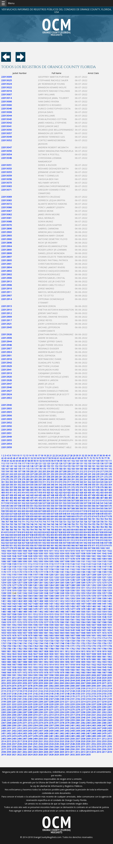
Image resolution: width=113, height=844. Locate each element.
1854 (67, 656)
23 (56, 455)
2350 (24, 720)
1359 (3, 595)
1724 (46, 640)
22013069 (6, 196)
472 (40, 497)
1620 (51, 627)
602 (19, 511)
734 (7, 524)
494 (19, 500)
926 (19, 542)
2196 (99, 699)
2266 (24, 709)
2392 (24, 725)
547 (15, 505)
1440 (99, 603)
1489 (24, 611)
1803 (19, 651)
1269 (83, 582)
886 (77, 537)
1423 (8, 603)
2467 (88, 733)
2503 (56, 738)
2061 (51, 683)
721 (65, 521)
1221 (51, 577)
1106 (109, 561)
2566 (56, 746)
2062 (56, 683)
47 (17, 458)
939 (73, 542)
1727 (61, 640)
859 (77, 535)
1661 (46, 632)
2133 (99, 691)
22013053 (6, 168)
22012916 (6, 288)
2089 (88, 685)
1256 (14, 582)
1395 (83, 598)
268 (89, 476)
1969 (8, 672)
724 (77, 521)
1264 (56, 582)
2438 (46, 730)
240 (85, 474)
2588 (61, 749)
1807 (40, 651)
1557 (51, 619)
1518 (67, 614)
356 (7, 487)
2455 (24, 733)
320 (81, 482)
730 (102, 521)
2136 (3, 693)
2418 (51, 728)
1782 (19, 648)
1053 (51, 556)
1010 (46, 550)
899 (19, 540)
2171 (77, 696)
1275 (3, 585)
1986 (99, 672)
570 (110, 505)
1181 (61, 572)
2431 (8, 730)
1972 (24, 672)
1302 (35, 587)
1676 (14, 635)
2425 (88, 728)
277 (15, 479)
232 (52, 474)
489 (110, 497)
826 (52, 532)
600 (11, 511)
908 (56, 540)
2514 (3, 741)
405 (97, 490)
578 (32, 508)
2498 (30, 738)
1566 (99, 619)
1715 (109, 638)
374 (81, 487)
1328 (61, 590)
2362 (88, 720)
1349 (61, 593)
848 (32, 535)
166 (3, 468)
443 (32, 495)
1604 (77, 624)
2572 (88, 746)
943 (89, 542)
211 (77, 471)
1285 (56, 585)
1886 (14, 662)
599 (7, 511)
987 (48, 548)
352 (102, 484)
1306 (56, 587)
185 (81, 468)
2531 (93, 741)
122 (44, 463)
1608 (99, 624)
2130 (83, 691)
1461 (99, 606)
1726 (56, 640)
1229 (93, 577)
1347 (51, 593)
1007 (30, 550)
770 (44, 527)
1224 (67, 577)
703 (102, 519)
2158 (8, 696)
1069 (24, 558)
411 (11, 492)
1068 (19, 558)
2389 (8, 725)
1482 (99, 609)
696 (73, 519)
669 (73, 516)
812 (106, 529)
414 (23, 492)
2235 (83, 704)
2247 (35, 707)
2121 (35, 691)
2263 (8, 709)
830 (69, 532)
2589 (67, 749)
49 (23, 458)
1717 (8, 640)
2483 (61, 736)
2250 (51, 707)
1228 (88, 577)
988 (52, 548)
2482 (56, 736)
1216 (24, 577)
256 (40, 476)
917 (93, 540)
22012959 (6, 447)
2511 (99, 738)
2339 (77, 717)
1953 (35, 669)
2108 (77, 688)
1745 (46, 643)
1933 (40, 667)
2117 (14, 691)
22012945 (6, 327)
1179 (51, 572)
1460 (93, 606)
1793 (77, 648)
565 (89, 505)
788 (7, 529)
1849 (40, 656)
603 (23, 511)
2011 (8, 677)
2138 (14, 693)
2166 (51, 696)
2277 (83, 709)
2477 (30, 736)
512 (93, 500)
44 (8, 458)
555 (48, 505)
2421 (67, 728)
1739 (14, 643)
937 (65, 542)
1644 (67, 630)
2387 (109, 722)
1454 (61, 606)
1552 (24, 619)
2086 (72, 685)
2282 (109, 709)
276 (11, 479)
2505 (67, 738)
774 (60, 527)
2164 (40, 696)
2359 (72, 720)
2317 (72, 714)
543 (110, 503)
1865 (14, 659)
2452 (8, 733)
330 (11, 484)
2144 (46, 693)
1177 (40, 572)
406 (102, 490)
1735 (104, 640)
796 (40, 529)
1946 (109, 667)
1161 (67, 569)
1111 (24, 564)
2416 (40, 728)
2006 (93, 675)
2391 (19, 725)
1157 (46, 569)
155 (69, 466)
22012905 (6, 235)
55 (40, 458)
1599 (51, 624)
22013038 (6, 112)
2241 (3, 707)
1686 (67, 635)
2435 (30, 730)
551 (32, 505)
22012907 (6, 295)
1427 (30, 603)
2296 (72, 712)
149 (44, 466)
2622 (19, 754)
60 (55, 458)
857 (69, 535)
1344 (35, 593)
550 (27, 505)
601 (15, 511)
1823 (14, 654)
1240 (40, 579)
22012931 (6, 355)
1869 (35, 659)
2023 (72, 677)
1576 (40, 622)
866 (106, 535)
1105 (104, 561)
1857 (83, 656)
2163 (35, 696)
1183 (72, 572)
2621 (14, 754)
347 (81, 484)
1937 (61, 667)
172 (27, 468)
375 (85, 487)
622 (102, 511)
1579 (56, 622)
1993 (24, 675)
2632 (72, 754)
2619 (3, 754)
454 (77, 495)
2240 (109, 704)
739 (27, 524)
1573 (24, 622)
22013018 (6, 90)
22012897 (6, 256)
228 (36, 474)
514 (102, 500)
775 (65, 527)
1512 (35, 614)
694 (65, 519)
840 (110, 532)
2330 (30, 717)
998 (93, 548)
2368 (8, 722)
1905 (3, 664)
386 (19, 490)
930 (36, 542)
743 (44, 524)
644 (81, 513)
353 (106, 484)
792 (23, 529)
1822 (8, 654)
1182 (67, 572)
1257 (19, 582)
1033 (56, 553)
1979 (61, 672)
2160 (19, 696)
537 (85, 503)
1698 (19, 638)
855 (60, 535)
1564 (88, 619)
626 (7, 513)
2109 (83, 688)
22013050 (6, 129)
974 (106, 545)
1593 (19, 624)
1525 (104, 614)
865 (102, 535)
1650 (99, 630)
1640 (46, 630)
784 (102, 527)
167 (7, 468)
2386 (104, 722)
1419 (99, 601)
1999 (56, 675)
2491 (104, 736)
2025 (83, 677)
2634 (83, 754)
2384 (93, 722)
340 (52, 484)
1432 (56, 603)
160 (89, 466)
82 (11, 460)
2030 (109, 677)
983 (32, 548)
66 (73, 458)
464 (7, 497)
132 (85, 463)
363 (36, 487)
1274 (109, 582)
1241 (46, 579)
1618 (40, 627)
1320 (19, 590)
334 (27, 484)
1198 (40, 574)
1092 (35, 561)
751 (77, 524)
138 (110, 463)
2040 (51, 680)
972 (97, 545)
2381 (77, 722)
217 (102, 471)
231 (48, 474)
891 (97, 537)
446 (44, 495)
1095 (51, 561)
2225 (30, 704)
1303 (40, 587)
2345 (109, 717)
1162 (72, 569)
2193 (83, 699)
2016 (35, 677)
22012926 (6, 334)
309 (36, 482)
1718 (14, 640)
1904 (109, 662)
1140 (67, 566)
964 (65, 545)
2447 (93, 730)
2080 (40, 685)
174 (36, 468)
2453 (14, 733)
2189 (61, 699)
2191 (72, 699)
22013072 (6, 203)
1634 (14, 630)
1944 (99, 667)
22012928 (6, 380)
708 (11, 521)
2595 (99, 749)
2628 (51, 754)
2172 (83, 696)
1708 (72, 638)
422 (56, 492)
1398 (99, 598)
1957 (56, 669)
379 (102, 487)
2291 (46, 712)
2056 (24, 683)
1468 (24, 609)
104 (81, 460)
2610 (67, 751)
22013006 (6, 101)
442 (27, 495)
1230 (99, 577)
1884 (3, 662)
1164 (83, 569)
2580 (19, 749)
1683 (51, 635)
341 (56, 484)
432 (97, 492)
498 (36, 500)
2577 (3, 749)
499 (40, 500)
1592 (14, 624)
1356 (99, 593)
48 (20, 458)
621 (97, 511)
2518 (24, 741)
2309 (30, 714)
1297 (8, 587)
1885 (8, 662)
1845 (19, 656)
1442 (109, 603)
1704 (51, 638)
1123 (88, 564)
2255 (77, 707)
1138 (56, 566)
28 (71, 455)
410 (7, 492)
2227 (40, 704)
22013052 (6, 140)
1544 (93, 617)
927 (23, 542)
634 (40, 513)
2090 (93, 685)
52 (32, 458)
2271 (51, 709)
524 (32, 503)
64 (67, 458)
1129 (8, 566)
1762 (24, 646)
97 (55, 460)
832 (77, 532)
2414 (30, 728)
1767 (51, 646)
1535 (46, 617)
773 (56, 527)
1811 (61, 651)
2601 (19, 751)
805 (77, 529)
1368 (51, 595)
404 (93, 490)
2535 (3, 744)
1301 (30, 587)
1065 (3, 558)
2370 (19, 722)
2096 (14, 688)
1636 (24, 630)
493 (15, 500)
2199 (3, 701)
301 (3, 482)
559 (65, 505)
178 (52, 468)
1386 (35, 598)
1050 (35, 556)
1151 (14, 569)
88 (29, 460)
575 (19, 508)
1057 (72, 556)
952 (15, 545)
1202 (61, 574)
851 (44, 535)
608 (44, 511)
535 (77, 503)
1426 (24, 603)
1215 (19, 577)
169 (15, 468)
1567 (104, 619)
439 (15, 495)
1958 (61, 669)
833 (81, 532)
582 (48, 508)
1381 (8, 598)
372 (73, 487)
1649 (93, 630)
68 (79, 458)
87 (26, 460)
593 (93, 508)
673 (89, 516)
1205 (77, 574)
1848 (35, 656)
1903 (104, 662)
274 (3, 479)
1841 (109, 654)
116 (19, 463)
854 (56, 535)
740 (32, 524)
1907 (14, 664)
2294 (61, 712)
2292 (51, 712)
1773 (83, 646)
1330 (72, 590)
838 (102, 532)
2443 (72, 730)
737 (19, 524)
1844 (14, 656)
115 (15, 463)
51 (29, 458)
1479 (83, 609)
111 (110, 460)
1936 (56, 667)
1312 (88, 587)
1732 (88, 640)
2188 (56, 699)
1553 (30, 619)
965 (69, 545)
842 (7, 535)
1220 (46, 577)
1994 (30, 675)
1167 (99, 569)
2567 (61, 746)
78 (108, 458)
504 (60, 500)
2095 (8, 688)
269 (93, 476)
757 (102, 524)
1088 (14, 561)
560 (69, 505)
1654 (8, 632)
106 (89, 460)
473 (44, 497)
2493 (3, 738)
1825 (24, 654)
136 (102, 463)
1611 (3, 627)
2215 (88, 701)
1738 (8, 643)
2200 (8, 701)
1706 (61, 638)
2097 (19, 688)
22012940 (6, 404)
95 (49, 460)
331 (15, 484)
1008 (35, 550)
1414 (72, 601)
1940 (77, 667)
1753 (88, 643)
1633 (8, 630)
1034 (61, 553)
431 (93, 492)
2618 (109, 751)
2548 (72, 744)
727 (89, 521)
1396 (88, 598)
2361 (83, 720)
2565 (51, 746)
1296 (3, 587)
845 (19, 535)
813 (110, 529)
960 (48, 545)
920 (106, 540)
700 (89, 519)
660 (36, 516)
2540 (30, 744)
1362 (19, 595)
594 (97, 508)
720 (60, 521)
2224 (24, 704)
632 (32, 513)
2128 (72, 691)
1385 (30, 598)
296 (93, 479)
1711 (88, 638)
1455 (67, 606)
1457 (77, 606)
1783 (24, 648)
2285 (14, 712)
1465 (8, 609)
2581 (24, 749)
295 (89, 479)
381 (110, 487)
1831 (56, 654)
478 (65, 497)
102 (73, 460)
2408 (109, 725)
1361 (14, 595)
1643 (61, 630)
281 (32, 479)
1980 (67, 672)
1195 (24, 574)
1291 (88, 585)
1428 (35, 603)
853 (52, 535)
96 (52, 460)
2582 (30, 749)
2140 (24, 693)
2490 (99, 736)
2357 (61, 720)
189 (97, 468)
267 (85, 476)
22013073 (6, 182)
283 (40, 479)
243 (97, 474)
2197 (104, 699)
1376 (93, 595)
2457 (35, 733)
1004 (14, 550)
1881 (99, 659)
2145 (51, 693)
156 (73, 466)
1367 (46, 595)
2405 (93, 725)
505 (65, 500)
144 (23, 466)
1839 (99, 654)
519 (11, 503)
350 (93, 484)
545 (7, 505)
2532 (99, 741)
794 (32, 529)
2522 (46, 741)
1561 (72, 619)
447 (48, 495)
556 (52, 505)
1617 (35, 627)
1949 (14, 669)
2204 (30, 701)
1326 (51, 590)
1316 (109, 587)
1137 (51, 566)
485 (93, 497)
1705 (56, 638)
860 (81, 535)
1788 (51, 648)
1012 (56, 550)
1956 (51, 669)
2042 (61, 680)
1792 (72, 648)
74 (96, 458)
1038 (83, 553)
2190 (67, 699)
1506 (3, 614)
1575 (35, 622)
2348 (14, 720)
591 (85, 508)
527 (44, 503)
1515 (51, 614)
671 (81, 516)
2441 (61, 730)
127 (65, 463)
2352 (35, 720)
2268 (35, 709)
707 (7, 521)
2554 (104, 744)
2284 (8, 712)
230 (44, 474)
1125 (99, 564)
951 (11, 545)
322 (89, 482)
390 (36, 490)
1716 (3, 640)
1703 (46, 638)
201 (36, 471)
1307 (61, 587)
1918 (72, 664)
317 (69, 482)
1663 (56, 632)
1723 (40, 640)
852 (48, 535)
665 (56, 516)
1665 (67, 632)
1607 (93, 624)
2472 (3, 736)
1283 (46, 585)
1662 (51, 632)
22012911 (6, 291)
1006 (24, 550)
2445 (83, 730)
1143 (83, 566)
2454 (19, 733)
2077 (24, 685)
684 (23, 519)
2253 (67, 707)
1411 (56, 601)
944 (93, 542)
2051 (109, 680)
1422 (3, 603)
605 (32, 511)
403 (89, 490)
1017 (83, 550)
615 (73, 511)
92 (40, 460)
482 (81, 497)
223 (15, 474)
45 (11, 458)
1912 (40, 664)
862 (89, 535)
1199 (46, 574)
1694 (109, 635)
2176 (104, 696)
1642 (56, 630)
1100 (77, 561)
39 (103, 455)
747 (60, 524)
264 (73, 476)
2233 (72, 704)
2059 (40, 683)
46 (14, 458)
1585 (88, 622)
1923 (99, 664)
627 (11, 513)
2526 (67, 741)
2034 (19, 680)
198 (23, 471)
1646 (77, 630)
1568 (109, 619)
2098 (24, 688)
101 (69, 460)
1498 (72, 611)
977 (7, 548)
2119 (24, 691)
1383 (19, 598)
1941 (83, 667)
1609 (104, 624)
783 (97, 527)
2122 (40, 691)
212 (81, 471)
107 (93, 460)
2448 (99, 730)
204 (48, 471)
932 (44, 542)
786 (110, 527)
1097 (61, 561)
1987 (104, 672)
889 (89, 537)
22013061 (6, 217)
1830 (51, 654)
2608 (56, 751)
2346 (3, 720)
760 (3, 527)
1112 (30, 564)
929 (32, 542)
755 (93, 524)
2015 (30, 677)
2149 (72, 693)
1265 (61, 582)
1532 (30, 617)
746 (56, 524)
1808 (46, 651)
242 (93, 474)
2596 (104, 749)
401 (81, 490)
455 (81, 495)
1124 (93, 564)
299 (106, 479)
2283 (3, 712)
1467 (19, 609)
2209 (56, 701)
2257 (88, 707)
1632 (3, 630)
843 (11, 535)
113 (7, 463)
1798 (104, 648)
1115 (46, 564)
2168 (61, 696)
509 (81, 500)
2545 (56, 744)
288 (60, 479)
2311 (40, 714)
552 (36, 505)
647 (93, 513)
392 (44, 490)
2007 (99, 675)
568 (102, 505)
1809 (51, 651)
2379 (67, 722)
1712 (93, 638)
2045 (77, 680)
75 (99, 458)
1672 (104, 632)
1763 (30, 646)
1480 (88, 609)
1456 (72, 606)
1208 (93, 574)
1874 (61, 659)
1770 (67, 646)
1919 (77, 664)
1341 (19, 593)
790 (15, 529)
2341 (88, 717)
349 (89, 484)
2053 (8, 683)
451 (65, 495)
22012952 (6, 422)
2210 (61, 701)
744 (48, 524)
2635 (88, 754)
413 (19, 492)
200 (32, 471)
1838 (93, 654)
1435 (72, 603)
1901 (93, 662)
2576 (109, 746)
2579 (14, 749)
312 (48, 482)
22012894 (6, 267)
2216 (93, 701)
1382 (14, 598)
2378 (61, 722)
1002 (3, 550)
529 (52, 503)
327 (110, 482)
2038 (40, 680)
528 (48, 503)
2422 (72, 728)
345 (73, 484)
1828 (40, 654)
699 (85, 519)
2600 (14, 751)
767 (32, 527)
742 (40, 524)
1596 (35, 624)
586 (65, 508)
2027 (93, 677)
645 (85, 513)
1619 (46, 627)
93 (43, 460)
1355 (93, 593)
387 (23, 490)
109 (102, 460)
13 (27, 455)
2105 (61, 688)
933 (48, 542)
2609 (61, 751)
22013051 (6, 164)
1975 (40, 672)
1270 (88, 582)
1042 (104, 553)
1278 (19, 585)
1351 (72, 593)
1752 (83, 643)
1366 (40, 595)
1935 (51, 667)
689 (44, 519)
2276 (77, 709)
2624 (30, 754)
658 (27, 516)
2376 (51, 722)
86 (23, 460)
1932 (35, 667)
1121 (77, 564)
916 (89, 540)
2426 (93, 728)
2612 (77, 751)
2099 (30, 688)
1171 (8, 572)
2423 (77, 728)
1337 (109, 590)
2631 (67, 754)
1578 (51, 622)
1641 (51, 630)
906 (48, 540)
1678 (24, 635)
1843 (8, 656)
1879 (88, 659)
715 (40, 521)
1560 (67, 619)
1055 (61, 556)
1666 (72, 632)
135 (97, 463)
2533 (104, 741)
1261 (40, 582)
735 (11, 524)
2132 (93, 691)
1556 (46, 619)
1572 (19, 622)
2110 (88, 688)
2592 (83, 749)
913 (77, 540)
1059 (83, 556)
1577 (46, 622)
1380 (3, 598)
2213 (77, 701)
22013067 (6, 210)
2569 (72, 746)
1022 (109, 550)
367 (52, 487)
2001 (67, 675)
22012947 (6, 383)
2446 (88, 730)
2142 (35, 693)
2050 (104, 680)
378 (97, 487)
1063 (104, 556)
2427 (99, 728)
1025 (14, 553)
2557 (8, 746)
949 (3, 545)
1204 (72, 574)
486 (97, 497)
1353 (83, 593)
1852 (56, 656)
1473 (51, 609)
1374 (83, 595)
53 (35, 458)
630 (23, 513)
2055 (19, 683)
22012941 (6, 369)
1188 (99, 572)
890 (93, 537)
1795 (88, 648)
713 (32, 521)
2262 (3, 709)
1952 (30, 669)
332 (19, 484)
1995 (35, 675)
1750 (72, 643)
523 (27, 503)
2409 (3, 728)
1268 (77, 582)
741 (36, 524)
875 (32, 537)
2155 (104, 693)
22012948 (6, 344)
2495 (14, 738)
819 (23, 532)
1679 (30, 635)
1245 (67, 579)
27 (68, 455)
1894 (56, 662)
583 (52, 508)
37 (98, 455)
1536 (51, 617)
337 (40, 484)
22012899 (6, 253)
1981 (72, 672)
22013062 (6, 214)
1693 (104, 635)
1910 (30, 664)
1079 (77, 558)
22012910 (6, 309)
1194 (19, 574)
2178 (3, 699)
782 (93, 527)
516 (110, 500)
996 (85, 548)
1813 (72, 651)
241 (89, 474)
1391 (61, 598)
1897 (72, 662)
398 (69, 490)
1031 (46, 553)
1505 (109, 611)
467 (19, 497)
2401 (72, 725)
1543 (88, 617)
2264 (14, 709)
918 (97, 540)
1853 (61, 656)
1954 (40, 669)
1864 (8, 659)
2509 (88, 738)
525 (36, 503)
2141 (30, 693)
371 (69, 487)
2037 (35, 680)
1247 (77, 579)
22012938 (6, 337)
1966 (104, 669)
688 (40, 519)
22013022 (6, 87)
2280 (99, 709)
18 (42, 455)
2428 (104, 728)
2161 (24, 696)
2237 (93, 704)
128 (69, 463)
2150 (77, 693)
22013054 (6, 154)
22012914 (6, 299)
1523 (93, 614)
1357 (104, 593)
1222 (56, 577)
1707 (67, 638)
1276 (8, 585)
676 (102, 516)
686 (32, 519)
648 (97, 513)
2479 (40, 736)
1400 (109, 598)
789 (11, 529)
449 (56, 495)
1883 (109, 659)
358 (15, 487)
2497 (24, 738)
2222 (14, 704)
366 (48, 487)
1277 (14, 585)
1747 (56, 643)
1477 (72, 609)
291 (73, 479)
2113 (104, 688)
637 (52, 513)
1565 (93, 619)
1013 (61, 550)
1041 (99, 553)
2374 (40, 722)
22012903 (6, 232)
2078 (30, 685)
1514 (46, 614)
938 (69, 542)
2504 (61, 738)
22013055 (6, 172)
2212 (72, 701)
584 (56, 508)
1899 (83, 662)
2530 (88, 741)
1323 (35, 590)
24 (59, 455)
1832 (61, 654)
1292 (93, 585)
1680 (35, 635)
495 (23, 500)
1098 (67, 561)
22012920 (6, 376)
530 (56, 503)
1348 (56, 593)
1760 (14, 646)
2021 (61, 677)
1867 (24, 659)
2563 (40, 746)
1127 (109, 564)
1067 (14, 558)
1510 (24, 614)
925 (15, 542)
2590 (72, 749)
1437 (83, 603)
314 (56, 482)
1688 (77, 635)
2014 (24, 677)
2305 (8, 714)
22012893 (6, 249)
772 (52, 527)
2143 (40, 693)
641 (69, 513)
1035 (67, 553)
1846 (24, 656)
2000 (61, 675)
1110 (19, 564)
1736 (109, 640)
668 (69, 516)
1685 (61, 635)
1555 (40, 619)
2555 (109, 744)
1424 (14, 603)
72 (90, 458)
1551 (19, 619)
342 (60, 484)
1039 (88, 553)
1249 (88, 579)
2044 (72, 680)
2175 (99, 696)
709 (15, 521)
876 (36, 537)
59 (52, 458)
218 (106, 471)
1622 (61, 627)
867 (110, 535)
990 (60, 548)
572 (7, 508)
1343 (30, 593)
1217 (30, 577)
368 (56, 487)
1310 (77, 587)
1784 (30, 648)
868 (3, 537)
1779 (3, 648)
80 (5, 460)
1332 (83, 590)
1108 (8, 564)
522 (23, 503)
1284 (51, 585)
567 (97, 505)
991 (65, 548)
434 (106, 492)
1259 (30, 582)
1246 (72, 579)
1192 (8, 574)
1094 (46, 561)
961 (52, 545)
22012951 (6, 433)
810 (97, 529)
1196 (30, 574)
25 (62, 455)
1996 (40, 675)
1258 (24, 582)
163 (102, 466)
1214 (14, 577)
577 (27, 508)
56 (43, 458)
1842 (3, 656)
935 (56, 542)
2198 (109, 699)
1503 (99, 611)
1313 (93, 587)
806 (81, 529)
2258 (93, 707)
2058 (35, 683)
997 (89, 548)
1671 (99, 632)
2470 (104, 733)
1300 (24, 587)
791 (19, 529)
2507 (77, 738)
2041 (56, 680)
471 (36, 497)
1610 (109, 624)
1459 (88, 606)
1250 (93, 579)
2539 (24, 744)
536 (81, 503)
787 (3, 529)
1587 (99, 622)
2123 (46, 691)
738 (23, 524)
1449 (35, 606)
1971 (19, 672)
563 (81, 505)
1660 (40, 632)
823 (40, 532)
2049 (99, 680)
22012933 (6, 408)
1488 (19, 611)
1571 (14, 622)
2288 (30, 712)
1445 (14, 606)
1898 (77, 662)
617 (81, 511)
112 (3, 463)
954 (23, 545)
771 (48, 527)
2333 (46, 717)
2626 (40, 754)
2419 (56, 728)
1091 (30, 561)
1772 (77, 646)
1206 (83, 574)
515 (106, 500)
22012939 (6, 419)
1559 (61, 619)
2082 (51, 685)
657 (23, 516)
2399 (61, 725)
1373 (77, 595)
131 (81, 463)
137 (106, 463)
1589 (109, 622)
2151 (83, 693)
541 (102, 503)
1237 (24, 579)
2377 (56, 722)
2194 (88, 699)
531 (60, 503)
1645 (72, 630)
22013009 (6, 76)
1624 (72, 627)
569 (106, 505)
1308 (67, 587)
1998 (51, 675)
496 (27, 500)
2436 (35, 730)
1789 (56, 648)
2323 (104, 714)
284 (44, 479)
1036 (72, 553)
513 (97, 500)
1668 (83, 632)
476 (56, 497)
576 (23, 508)
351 (97, 484)
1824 (19, 654)
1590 (3, 624)
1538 (61, 617)
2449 (104, 730)
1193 (14, 574)
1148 (109, 566)
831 (73, 532)
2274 (67, 709)
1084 (104, 558)
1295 (109, 585)
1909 (24, 664)
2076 (19, 685)
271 (102, 476)
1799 (109, 648)
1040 (93, 553)
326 (106, 482)
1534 (40, 617)
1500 (83, 611)
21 (50, 455)
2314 (56, 714)
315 (60, 482)
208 (65, 471)
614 (69, 511)
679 (3, 519)
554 (44, 505)
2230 (56, 704)
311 (44, 482)
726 (85, 521)
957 (36, 545)
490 (3, 500)
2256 (83, 707)
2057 (30, 683)
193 (3, 471)
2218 (104, 701)
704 (106, 519)
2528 (77, 741)
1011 (51, 550)
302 (7, 482)
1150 (8, 569)
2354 (46, 720)
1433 (61, 603)
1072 (40, 558)
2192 (77, 699)
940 (77, 542)
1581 (67, 622)
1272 (99, 582)
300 (110, 479)
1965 (99, 669)
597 (110, 508)
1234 (8, 579)
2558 (14, 746)
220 (3, 474)
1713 (99, 638)
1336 (104, 590)
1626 (83, 627)
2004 (83, 675)
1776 (99, 646)
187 (89, 468)
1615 (24, 627)
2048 (93, 680)
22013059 (6, 175)
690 (48, 519)
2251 (56, 707)
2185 (40, 699)
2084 (61, 685)
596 (106, 508)
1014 (67, 550)
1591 (8, 624)
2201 (14, 701)
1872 (51, 659)
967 (77, 545)
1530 (19, 617)
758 (106, 524)
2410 (8, 728)
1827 (35, 654)
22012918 (6, 359)
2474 (14, 736)
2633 (77, 754)
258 (48, 476)
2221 (8, 704)
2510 (93, 738)
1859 (93, 656)
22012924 (6, 394)
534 (73, 503)
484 (89, 497)
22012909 (6, 316)
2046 (83, 680)
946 (102, 542)
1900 (88, 662)
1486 (8, 611)
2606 (46, 751)
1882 (104, 659)
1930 (24, 667)
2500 (40, 738)
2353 (40, 720)
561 (73, 505)
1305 (51, 587)
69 (82, 458)
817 (15, 532)
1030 (40, 553)
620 (93, 511)
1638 (35, 630)
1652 (109, 630)
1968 (3, 672)
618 (85, 511)
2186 (46, 699)
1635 (19, 630)
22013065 (6, 186)
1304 (46, 587)
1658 (30, 632)
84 (17, 460)
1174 (24, 572)
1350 (67, 593)
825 (48, 532)
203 (44, 471)
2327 (14, 717)
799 (52, 529)
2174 (93, 696)
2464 (72, 733)
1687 (72, 635)
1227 (83, 577)
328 (3, 484)
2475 (19, 736)
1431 (51, 603)
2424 (83, 728)
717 (48, 521)
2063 (61, 683)
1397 (93, 598)
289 (65, 479)
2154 (99, 693)
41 (109, 455)
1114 (40, 564)
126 (60, 463)
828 (60, 532)
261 (60, 476)
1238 (30, 579)
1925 (109, 664)
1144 (88, 566)
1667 (77, 632)
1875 (67, 659)
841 (3, 535)
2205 (35, 701)
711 (23, 521)
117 (23, 463)
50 (26, 458)
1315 (104, 587)
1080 (83, 558)
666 (60, 516)
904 (40, 540)
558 (60, 505)
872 (19, 537)
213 (85, 471)
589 (77, 508)
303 (11, 482)
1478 (77, 609)
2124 (51, 691)
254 (32, 476)
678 (110, 516)
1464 (3, 609)
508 (77, 500)
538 (89, 503)
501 (48, 500)
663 (48, 516)
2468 (93, 733)
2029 (104, 677)
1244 (61, 579)
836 (93, 532)
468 (23, 497)
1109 (14, 564)
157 (77, 466)
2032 (8, 680)
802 (65, 529)
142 (15, 466)
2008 (104, 675)
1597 (40, 624)
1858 (88, 656)
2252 (61, 707)
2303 (109, 712)
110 (106, 460)
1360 (8, 595)
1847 (30, 656)
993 (73, 548)
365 (44, 487)
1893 (51, 662)
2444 (77, 730)
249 (11, 476)
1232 (109, 577)
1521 (83, 614)
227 (32, 474)
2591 (77, 749)
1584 (83, 622)
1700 (30, 638)
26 (65, 455)
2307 (19, 714)
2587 (56, 749)
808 (89, 529)
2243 (14, 707)
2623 (24, 754)
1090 (24, 561)
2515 (8, 741)
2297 (77, 712)
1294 (104, 585)
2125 (56, 691)
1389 (51, 598)
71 (88, 458)
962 (56, 545)
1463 (109, 606)
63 (64, 458)
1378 (104, 595)
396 (60, 490)
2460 (51, 733)
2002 (72, 675)
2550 (83, 744)
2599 (8, 751)
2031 (3, 680)
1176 (35, 572)
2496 (19, 738)
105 (85, 460)
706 (3, 521)
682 (15, 519)
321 (85, 482)
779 (81, 527)
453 (73, 495)
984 (36, 548)
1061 (93, 556)
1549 (8, 619)
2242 (8, 707)
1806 (35, 651)
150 (48, 466)
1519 (72, 614)
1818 (99, 651)
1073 (46, 558)
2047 (88, 680)
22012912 (6, 313)
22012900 (6, 239)
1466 (14, 609)
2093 (109, 685)
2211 (67, 701)
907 (52, 540)
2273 (61, 709)
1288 (72, 585)
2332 (40, 717)
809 (93, 529)
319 (77, 482)
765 (23, 527)
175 (40, 468)
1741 (24, 643)
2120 (30, 691)
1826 (30, 654)
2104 (56, 688)
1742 (30, 643)
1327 (56, 590)
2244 (19, 707)
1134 (35, 566)
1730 (77, 640)
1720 (24, 640)
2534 (109, 741)
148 (40, 466)
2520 (35, 741)
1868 (30, 659)
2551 (88, 744)
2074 (8, 685)
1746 (51, 643)
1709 (77, 638)
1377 (99, 595)
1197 (35, 574)
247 (3, 476)
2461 (56, 733)
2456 (30, 733)
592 (89, 508)
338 (44, 484)
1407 (35, 601)
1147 (104, 566)
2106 (67, 688)
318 (73, 482)
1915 (56, 664)
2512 (104, 738)
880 (52, 537)
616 (77, 511)
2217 (99, 701)
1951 (24, 669)
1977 (51, 672)
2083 (56, 685)
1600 (56, 624)
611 (56, 511)
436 (3, 495)
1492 (40, 611)
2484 (67, 736)
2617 (104, 751)
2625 (35, 754)
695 (69, 519)
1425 (19, 603)
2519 (30, 741)
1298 (14, 587)
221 (7, 474)
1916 (61, 664)
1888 (24, 662)
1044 (3, 556)
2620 (8, 754)
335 (32, 484)
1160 (61, 569)
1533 (35, 617)
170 (19, 468)
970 (89, 545)
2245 (24, 707)
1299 (19, 587)
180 (60, 468)
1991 (14, 675)
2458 (40, 733)
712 (27, 521)
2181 (19, 699)
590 (81, 508)
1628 (93, 627)
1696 (8, 638)
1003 (8, 550)
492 (11, 500)
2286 (19, 712)
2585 (46, 749)
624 (110, 511)
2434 (24, 730)
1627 (88, 627)
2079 (35, 685)
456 (85, 495)
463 (3, 497)
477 (60, 497)
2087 (77, 685)
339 (48, 484)
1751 (77, 643)
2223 (19, 704)
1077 (67, 558)
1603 (72, 624)
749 (69, 524)
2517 (19, 741)
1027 (24, 553)
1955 (46, 669)
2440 (56, 730)
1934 (46, 667)
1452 (51, 606)
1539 (67, 617)
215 (93, 471)
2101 (40, 688)
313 (52, 482)
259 (52, 476)
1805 (30, 651)
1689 (83, 635)
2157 (3, 696)
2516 (14, 741)
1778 (109, 646)
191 (106, 468)
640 (65, 513)
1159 (56, 569)
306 (23, 482)
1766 (46, 646)
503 (56, 500)
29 (74, 455)
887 (81, 537)
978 (11, 548)
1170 (3, 572)
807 (85, 529)
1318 (8, 590)
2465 (77, 733)
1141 (72, 566)
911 (69, 540)
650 (106, 513)
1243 (56, 579)
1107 (3, 564)
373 (77, 487)
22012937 (6, 348)
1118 (61, 564)
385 (15, 490)
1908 (19, 664)
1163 (77, 569)
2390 (14, 725)
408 (110, 490)
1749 (67, 643)
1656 (19, 632)
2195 (93, 699)
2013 (19, 677)
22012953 (6, 429)
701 (93, 519)
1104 (99, 561)
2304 (3, 714)
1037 (77, 553)
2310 (35, 714)
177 (48, 468)
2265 (19, 709)
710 (19, 521)
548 (19, 505)
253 (27, 476)
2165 (46, 696)
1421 (109, 601)
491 (7, 500)
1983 (83, 672)
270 (97, 476)
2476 (24, 736)
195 (11, 471)
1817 (93, 651)
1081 (88, 558)
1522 (88, 614)
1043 (109, 553)
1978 (56, 672)
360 (23, 487)
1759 (8, 646)
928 (27, 542)
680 (7, 519)
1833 (67, 654)
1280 (30, 585)
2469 (99, 733)
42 (2, 458)
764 (19, 527)
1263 (51, 582)
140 (7, 466)
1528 (8, 617)
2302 (104, 712)
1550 (14, 619)
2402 (77, 725)
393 (48, 490)
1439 (93, 603)
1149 (3, 569)
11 (21, 455)
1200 (51, 574)
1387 (40, 598)
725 (81, 521)
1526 (109, 614)
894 (110, 537)
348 (85, 484)
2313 (51, 714)
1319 (14, 590)
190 (102, 468)
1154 (30, 569)
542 (106, 503)
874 (27, 537)
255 (36, 476)
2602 (24, 751)
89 (32, 460)
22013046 (6, 108)
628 (15, 513)
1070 (30, 558)
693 (60, 519)
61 (58, 458)
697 (77, 519)
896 (7, 540)
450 (60, 495)
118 (27, 463)
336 (36, 484)
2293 (56, 712)
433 (102, 492)
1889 (30, 662)
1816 (88, 651)
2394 (35, 725)
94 (46, 460)
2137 (8, 693)
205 (52, 471)
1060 (88, 556)
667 (65, 516)
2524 (56, 741)
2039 (46, 680)
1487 (14, 611)
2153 (93, 693)
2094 (3, 688)
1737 (3, 643)
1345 (40, 593)
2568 (67, 746)
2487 (83, 736)
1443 (3, 606)
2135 (109, 691)
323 (93, 482)
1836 (83, 654)
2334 (51, 717)
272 (106, 476)
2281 (104, 709)
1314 (99, 587)
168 (11, 468)
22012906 (6, 277)
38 (100, 455)
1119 (67, 564)
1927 (8, 667)
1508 (14, 614)
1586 (93, 622)
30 (77, 455)
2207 (46, 701)
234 (60, 474)
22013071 (6, 189)
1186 (88, 572)
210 (73, 471)
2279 (93, 709)
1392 (67, 598)
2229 (51, 704)
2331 (35, 717)
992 (69, 548)
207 (60, 471)
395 (56, 490)
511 (89, 500)
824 (44, 532)
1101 (83, 561)
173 (32, 468)
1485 (3, 611)
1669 (88, 632)
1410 (51, 601)
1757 (109, 643)
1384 (24, 598)
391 (40, 490)
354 (110, 484)
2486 (77, 736)
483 (85, 497)
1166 (93, 569)
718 (52, 521)
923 (7, 542)
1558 (56, 619)
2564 (46, 746)
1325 (46, 590)
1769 (61, 646)
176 (44, 468)
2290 (40, 712)
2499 (35, 738)
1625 (77, 627)
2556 (3, 746)
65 (70, 458)
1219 (40, 577)
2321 (93, 714)
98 (58, 460)
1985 (93, 672)
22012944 (6, 341)
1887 (19, 662)
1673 (109, 632)
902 (32, 540)
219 (110, 471)
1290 (83, 585)
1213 (8, 577)
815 (7, 532)
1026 (19, 553)
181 (65, 468)
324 (97, 482)
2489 (93, 736)
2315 (61, 714)
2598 (3, 751)
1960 (72, 669)
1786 (40, 648)
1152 (19, 569)
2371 (24, 722)
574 (15, 508)
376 (89, 487)
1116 (51, 564)
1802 (14, 651)
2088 (83, 685)
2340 (83, 717)
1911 (35, 664)
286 (52, 479)
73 (93, 458)
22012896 (6, 228)
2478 (35, 736)
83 (14, 460)
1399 (104, 598)
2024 (77, 677)
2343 (99, 717)
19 (45, 455)
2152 (88, 693)
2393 (30, 725)
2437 (40, 730)
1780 (8, 648)
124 (52, 463)
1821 (3, 654)
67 (76, 458)
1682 (46, 635)
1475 (61, 609)
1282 (40, 585)
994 (77, 548)
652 (3, 516)
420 (48, 492)
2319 (83, 714)
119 (32, 463)
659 (32, 516)
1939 (72, 667)
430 (89, 492)
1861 (104, 656)
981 (23, 548)
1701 (35, 638)
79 (2, 460)
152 (56, 466)
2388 (3, 725)
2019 (51, 677)
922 (3, 542)
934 (52, 542)
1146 (99, 566)
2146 (56, 693)
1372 (72, 595)
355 (3, 487)
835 (89, 532)
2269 (40, 709)
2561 (30, 746)
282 (36, 479)
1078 (72, 558)
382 (3, 490)
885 (73, 537)
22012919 (6, 373)
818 (19, 532)
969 (85, 545)
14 (30, 455)
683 (19, 519)
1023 (3, 553)
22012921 (6, 323)
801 (60, 529)
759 (110, 524)
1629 (99, 627)
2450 (109, 730)
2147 (61, 693)
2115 (3, 691)
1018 (88, 550)
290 (69, 479)
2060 (46, 683)
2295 (67, 712)
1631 (109, 627)
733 (3, 524)
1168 (104, 569)
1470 (35, 609)
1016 (77, 550)
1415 (77, 601)
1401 (3, 601)
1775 (93, 646)
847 (27, 535)
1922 (93, 664)
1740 (19, 643)
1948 (8, 669)
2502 (51, 738)
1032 (51, 553)
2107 (72, 688)
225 (23, 474)
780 (85, 527)
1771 (72, 646)
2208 (51, 701)
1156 (40, 569)
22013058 (6, 179)
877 (40, 537)
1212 (3, 577)
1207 (88, 574)
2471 (109, 733)
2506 (72, 738)
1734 (99, 640)
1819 (104, 651)
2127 (67, 691)
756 (97, 524)
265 (77, 476)
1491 (35, 611)
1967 (109, 669)
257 (44, 476)
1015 (72, 550)
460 (102, 495)
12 (24, 455)
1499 (77, 611)
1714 (104, 638)
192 (110, 468)
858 (73, 535)
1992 (19, 675)
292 (77, 479)
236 (69, 474)
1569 (3, 622)
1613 (14, 627)
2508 (83, 738)
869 (7, 537)
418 (40, 492)
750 (73, 524)
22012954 (6, 443)
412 (15, 492)
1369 (56, 595)
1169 (109, 569)
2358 (67, 720)
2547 (67, 744)
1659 (35, 632)
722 (69, 521)
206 (56, 471)
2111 (93, 688)
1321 (24, 590)
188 (93, 468)
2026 (88, 677)
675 (97, 516)
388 (27, 490)
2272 (56, 709)
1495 (56, 611)
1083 (99, 558)
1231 (104, 577)
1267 (72, 582)
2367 (3, 722)
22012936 (6, 415)
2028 (99, 677)
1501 (88, 611)
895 (3, 540)
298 (102, 479)
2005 (88, 675)
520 (15, 503)
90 (35, 460)
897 (11, 540)
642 (73, 513)
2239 (104, 704)
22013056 (6, 150)
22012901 (6, 263)
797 (44, 529)
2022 (67, 677)
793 (27, 529)
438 (11, 495)
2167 (56, 696)
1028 (30, 553)
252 (23, 476)
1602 (67, 624)
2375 (46, 722)
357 (11, 487)
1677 (19, 635)
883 (65, 537)
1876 (72, 659)
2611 (72, 751)
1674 (3, 635)
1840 (104, 654)
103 (77, 460)
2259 (99, 707)
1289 (77, 585)
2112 (99, 688)
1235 (14, 579)
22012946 (6, 387)
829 (65, 532)
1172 (14, 572)
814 (3, 532)
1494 (51, 611)
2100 (35, 688)
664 (52, 516)
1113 (35, 564)
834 (85, 532)
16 (36, 455)
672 (85, 516)
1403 (14, 601)
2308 (24, 714)
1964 (93, 669)
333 (23, 484)
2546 (61, 744)
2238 (99, 704)
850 (40, 535)
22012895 (6, 260)
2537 (14, 744)
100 (65, 460)
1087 (8, 561)
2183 (30, 699)
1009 (40, 550)
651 (110, 513)
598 (3, 511)
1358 (109, 593)
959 (44, 545)
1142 (77, 566)
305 (19, 482)
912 (73, 540)
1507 (8, 614)
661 (40, 516)
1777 (104, 646)
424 (65, 492)
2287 (24, 712)
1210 (104, 574)
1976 (46, 672)
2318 (77, 714)
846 (23, 535)
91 (37, 460)
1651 (104, 630)
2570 (77, 746)
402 (85, 490)
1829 (46, 654)
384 (11, 490)
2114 (109, 688)
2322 (99, 714)
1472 (46, 609)
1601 (61, 624)
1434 (67, 603)
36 (95, 455)
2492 (109, 736)
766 (27, 527)
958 (40, 545)
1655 (14, 632)
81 (8, 460)
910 (65, 540)
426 (73, 492)
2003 (77, 675)
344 (69, 484)
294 (85, 479)
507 (73, 500)
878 (44, 537)
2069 (93, 683)
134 (93, 463)
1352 (77, 593)
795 (36, 529)
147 (36, 466)
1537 (56, 617)
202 (40, 471)
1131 (19, 566)
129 (73, 463)
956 (32, 545)
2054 (14, 683)
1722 (35, 640)
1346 (46, 593)
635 (44, 513)
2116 (8, 691)
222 (11, 474)
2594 (93, 749)
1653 (3, 632)
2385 (99, 722)
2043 (67, 680)
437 (7, 495)
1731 (83, 640)
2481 (51, 736)
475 (52, 497)
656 (19, 516)
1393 (72, 598)
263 (69, 476)
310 (40, 482)
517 (3, 503)
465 (11, 497)
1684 (56, 635)
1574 (30, 622)
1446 (19, 606)
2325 (3, 717)
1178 (46, 572)
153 (60, 466)
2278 (88, 709)
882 (60, 537)
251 (19, 476)
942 (85, 542)
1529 (14, 617)
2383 (88, 722)
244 (102, 474)
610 (52, 511)
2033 (14, 680)
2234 (77, 704)
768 (36, 527)
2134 (104, 691)
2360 (77, 720)
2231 (61, 704)
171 (23, 468)
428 (81, 492)
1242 (51, 579)
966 (73, 545)
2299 (88, 712)
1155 (35, 569)
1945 (104, 667)
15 (33, 455)
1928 (14, 667)
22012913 (6, 281)
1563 (83, 619)
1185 (83, 572)
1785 (35, 648)
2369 (14, 722)
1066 (8, 558)
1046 (14, 556)
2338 (72, 717)
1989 (3, 675)
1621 (56, 627)
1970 (14, 672)
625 (3, 513)
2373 (35, 722)
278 (19, 479)
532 (65, 503)
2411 (14, 728)
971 (93, 545)
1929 (19, 667)
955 (27, 545)
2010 (3, 677)
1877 (77, 659)
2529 (83, 741)
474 (48, 497)
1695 (3, 638)
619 (89, 511)
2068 (88, 683)
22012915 (6, 306)
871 (15, 537)
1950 (19, 669)
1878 (83, 659)
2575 (104, 746)
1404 (19, 601)
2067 (83, 683)
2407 (104, 725)
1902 (99, 662)
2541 (35, 744)
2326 (8, 717)
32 (83, 455)
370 (65, 487)
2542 (40, 744)
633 (36, 513)
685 (27, 519)
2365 (104, 720)
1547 (109, 617)
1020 (99, 550)
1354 (88, 593)
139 (3, 466)
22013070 (6, 224)
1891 (40, 662)
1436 (77, 603)
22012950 (6, 426)
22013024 (6, 83)
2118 (19, 691)
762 (11, 527)
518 (7, 503)
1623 (67, 627)
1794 (83, 648)
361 (27, 487)
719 (56, 521)
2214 (83, 701)
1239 (35, 579)
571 (3, 508)
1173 (19, 572)
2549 (77, 744)
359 (19, 487)
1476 (67, 609)
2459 (46, 733)
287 (56, 479)
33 (86, 455)
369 (60, 487)
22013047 (6, 147)
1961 (77, 669)
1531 (24, 617)
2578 (8, 749)
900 (23, 540)
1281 (35, 585)
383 (7, 490)
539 (93, 503)
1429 (40, 603)
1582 (72, 622)
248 (7, 476)
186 (85, 468)
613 (65, 511)
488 (106, 497)
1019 (93, 550)
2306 (14, 714)
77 (105, 458)
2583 (35, 749)
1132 (24, 566)
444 (36, 495)
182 (69, 468)
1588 (104, 622)
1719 (19, 640)
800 (56, 529)
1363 (24, 595)
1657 (24, 632)
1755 (99, 643)
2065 (72, 683)
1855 (72, 656)
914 (81, 540)
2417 (46, 728)
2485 (72, 736)
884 (69, 537)
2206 (40, 701)
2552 (93, 744)
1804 (24, 651)
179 (56, 468)
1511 (30, 614)
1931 (30, 667)
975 (110, 545)
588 (73, 508)
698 (81, 519)
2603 (30, 751)
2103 (51, 688)
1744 (40, 643)
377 (93, 487)
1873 (56, 659)
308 (32, 482)
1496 (61, 611)
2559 (19, 746)
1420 (104, 601)
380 (106, 487)
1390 (56, 598)
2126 (61, 691)
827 (56, 532)
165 (110, 466)
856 (65, 535)
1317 (3, 590)
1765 (40, 646)
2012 (14, 677)
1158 (51, 569)
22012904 (6, 246)
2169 (67, 696)
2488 (88, 736)
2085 (67, 685)
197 (19, 471)
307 (27, 482)
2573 (93, 746)
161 (93, 466)
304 (15, 482)
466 (15, 497)
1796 (93, 648)
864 (97, 535)
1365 (35, 595)
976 (3, 548)
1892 (46, 662)
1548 (3, 619)
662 (44, 516)
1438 (88, 603)
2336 (61, 717)
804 (73, 529)
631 (27, 513)
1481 (93, 609)
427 (77, 492)
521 (19, 503)
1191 (3, 574)
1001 (107, 548)
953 (19, 545)
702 (97, 519)
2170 (72, 696)
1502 (93, 611)
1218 (35, 577)
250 (15, 476)
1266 (67, 582)
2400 (67, 725)
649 (102, 513)
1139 (61, 566)
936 (60, 542)
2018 (46, 677)
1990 (8, 675)
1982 (77, 672)
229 (40, 474)
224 (19, 474)
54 (37, 458)
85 (20, 460)
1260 (35, 582)
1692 (99, 635)
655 (15, 516)
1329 (67, 590)
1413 (67, 601)
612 (60, 511)
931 (40, 542)
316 (65, 482)
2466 (83, 733)
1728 (67, 640)
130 (77, 463)
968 (81, 545)
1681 (40, 635)
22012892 (6, 270)
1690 (88, 635)
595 (102, 508)
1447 (24, 606)
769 (40, 527)
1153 (24, 569)
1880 (93, 659)
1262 (46, 582)
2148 (67, 693)
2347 (8, 720)
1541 (77, 617)
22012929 (6, 366)
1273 (104, 582)
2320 (88, 714)
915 (85, 540)
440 (19, 495)
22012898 (6, 242)
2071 (104, 683)
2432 (14, 730)
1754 (93, 643)
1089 (19, 561)
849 (36, 535)
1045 (8, 556)
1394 (77, 598)
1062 (99, 556)
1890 (35, 662)
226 (27, 474)
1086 (3, 561)
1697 (14, 638)
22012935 (6, 411)
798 (48, 529)
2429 (109, 728)
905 (44, 540)
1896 (67, 662)
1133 (30, 566)
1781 (14, 648)
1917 (67, 664)
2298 (83, 712)
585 (60, 508)
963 (60, 545)
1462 (104, 606)
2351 (30, 720)
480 (73, 497)
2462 (61, 733)
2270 (46, 709)
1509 (19, 614)
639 (60, 513)
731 (106, 521)
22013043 (6, 119)
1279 (24, 585)
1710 (83, 638)
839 (106, 532)
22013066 (6, 207)
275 (7, 479)
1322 (30, 590)
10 (18, 455)
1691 (93, 635)
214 (89, 471)
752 (81, 524)
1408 (40, 601)
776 (69, 527)
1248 (83, 579)
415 (27, 492)
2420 (61, 728)
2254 (72, 707)
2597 (109, 749)
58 (49, 458)
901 (27, 540)
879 (48, 537)
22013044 (6, 115)
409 (3, 492)
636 (48, 513)
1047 (19, 556)
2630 (61, 754)
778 (77, 527)
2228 (46, 704)
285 (48, 479)
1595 (30, 624)
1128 (3, 566)
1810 (56, 651)
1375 (88, 595)
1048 (24, 556)
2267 (30, 709)
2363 (93, 720)
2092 (104, 685)
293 (81, 479)
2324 (109, 714)
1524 (99, 614)
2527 (72, 741)
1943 (93, 667)
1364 (30, 595)
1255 (8, 582)
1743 (35, 643)
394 (52, 490)
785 (106, 527)
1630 (104, 627)
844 (15, 535)
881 (56, 537)
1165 (88, 569)
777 (73, 527)
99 (61, 460)
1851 (51, 656)
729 (97, 521)
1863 (3, 659)
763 (15, 527)
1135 (40, 566)
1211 (109, 574)
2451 (3, 733)
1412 (61, 601)
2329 (24, 717)
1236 (19, 579)
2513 (109, 738)
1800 (3, 651)
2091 (99, 685)
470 (32, 497)
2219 (109, 701)
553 (40, 505)
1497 (67, 611)
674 (93, 516)
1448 (30, 606)
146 (32, 466)
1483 (104, 609)
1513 (40, 614)
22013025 (6, 80)
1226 (77, 577)
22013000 (6, 104)
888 (85, 537)
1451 (46, 606)
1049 (30, 556)
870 (11, 537)
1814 (77, 651)
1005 (19, 550)
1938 (67, 667)
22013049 (6, 136)
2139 (19, 693)
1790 (61, 648)
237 (73, 474)
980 (19, 548)
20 (47, 455)
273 (110, 476)
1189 (104, 572)
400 (77, 490)
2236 (88, 704)
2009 (109, 675)
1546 (104, 617)
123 (48, 463)
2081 (46, 685)
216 (97, 471)
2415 (35, 728)
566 (93, 505)
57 (46, 458)
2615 (93, 751)
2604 (35, 751)
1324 (40, 590)
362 (32, 487)
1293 (99, 585)
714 (36, 521)
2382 (83, 722)
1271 (93, 582)
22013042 (6, 122)
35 (92, 455)
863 (93, 535)
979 (15, 548)
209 (69, 471)
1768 (56, 646)
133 (89, 463)
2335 (56, 717)
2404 (88, 725)
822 (36, 532)
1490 (30, 611)
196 (15, 471)
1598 (46, 624)
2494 (8, 738)
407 (106, 490)
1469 (30, 609)
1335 (99, 590)
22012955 (6, 440)
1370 (61, 595)
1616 (30, 627)
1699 (24, 638)
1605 (83, 624)
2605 (40, 751)
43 (5, 458)
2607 (51, 751)
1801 (8, 651)
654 (11, 516)
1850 (46, 656)
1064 (109, 556)
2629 (56, 754)
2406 (99, 725)
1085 (109, 558)
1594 (24, 624)
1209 (99, 574)
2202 (19, 701)
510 (85, 500)
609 (48, 511)
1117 (56, 564)
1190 (109, 572)
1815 (83, 651)
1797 (99, 648)
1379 (109, 595)
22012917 (6, 320)
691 (52, 519)
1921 (88, 664)
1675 (8, 635)
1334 (93, 590)
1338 (3, 593)
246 (110, 474)
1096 (56, 561)
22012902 (6, 274)
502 (52, 500)
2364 (99, 720)
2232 (67, 704)
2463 (67, 733)
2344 (104, 717)
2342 (93, 717)
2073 (3, 685)
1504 (104, 611)
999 (97, 548)
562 (77, 505)
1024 (8, 553)
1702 (40, 638)
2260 (104, 707)
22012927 (6, 390)
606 (36, 511)
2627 (46, 754)
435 (110, 492)
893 (106, 537)
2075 (14, 685)
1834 (72, 654)
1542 (83, 617)
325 (102, 482)
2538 (19, 744)
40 (106, 455)
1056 (67, 556)
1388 (46, 598)
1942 (88, 667)
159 (85, 466)
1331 (77, 590)
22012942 (6, 362)
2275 (72, 709)
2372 (30, 722)
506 (69, 500)
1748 (61, 643)
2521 (40, 741)
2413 (24, 728)
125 (56, 463)
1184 (77, 572)
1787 (46, 648)
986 (44, 548)
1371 (67, 595)
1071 (35, 558)
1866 (19, 659)
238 (77, 474)
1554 (35, 619)
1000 (102, 548)
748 (65, 524)
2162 (30, 696)
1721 (30, 640)
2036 (30, 680)
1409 (46, 601)
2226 (35, 704)
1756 (104, 643)
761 (7, 527)
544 (3, 505)
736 (15, 524)
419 (44, 492)
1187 (93, 572)
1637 (30, 630)
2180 (14, 699)
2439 (51, 730)
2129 (77, 691)
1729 (72, 640)
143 (19, 466)
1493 (46, 611)
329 (7, 484)
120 (36, 463)
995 (81, 548)
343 (65, 484)
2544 (51, 744)
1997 (46, 675)
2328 (19, 717)
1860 (99, 656)
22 (53, 455)
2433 (19, 730)
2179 (8, 699)
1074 (51, 558)
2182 (24, 699)
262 (65, 476)
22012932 (6, 397)
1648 (88, 630)
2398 (56, 725)
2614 (88, 751)
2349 (19, 720)
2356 (56, 720)
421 (52, 492)
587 (69, 508)
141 (11, 466)
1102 (88, 561)
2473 (8, 736)
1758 (3, 646)
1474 (56, 609)
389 (32, 490)
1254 (3, 582)
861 (85, 535)
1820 (109, 651)
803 (69, 529)
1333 (88, 590)
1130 (14, 566)
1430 (46, 603)
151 (52, 466)
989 (56, 548)
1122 (83, 564)
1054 (56, 556)
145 (27, 466)
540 (97, 503)
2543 (46, 744)
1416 (83, 601)
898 (15, 540)
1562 (77, 619)
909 (60, 540)
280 (27, 479)
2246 (30, 707)
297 (97, 479)
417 (36, 492)
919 (102, 540)
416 (32, 492)
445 (40, 495)
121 (40, 463)
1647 (83, 630)
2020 (56, 677)
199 (27, 471)
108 (97, 460)
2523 (51, 741)
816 (11, 532)
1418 (93, 601)
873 (23, 537)
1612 (8, 627)
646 (89, 513)
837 (97, 532)
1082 (93, 558)
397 (65, 490)
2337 (67, 717)
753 (85, 524)
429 (85, 492)
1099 (72, 561)
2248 (40, 707)
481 (77, 497)
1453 (56, 606)
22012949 (6, 436)
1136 (46, 566)
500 (44, 500)
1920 (83, 664)
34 (89, 455)
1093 (40, 561)
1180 (56, 572)
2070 (99, 683)
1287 (67, 585)
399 (73, 490)
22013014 (6, 97)
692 (56, 519)
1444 (8, 606)
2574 (99, 746)
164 (106, 466)
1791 (67, 648)
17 (39, 455)
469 (27, 497)
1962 (83, 669)
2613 (83, 751)
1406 (30, 601)
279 (23, 479)
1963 (88, 669)
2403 (83, 725)
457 (89, 495)
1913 (46, 664)
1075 (56, 558)
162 (97, 466)
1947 (3, 669)
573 (11, 508)
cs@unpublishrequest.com (91, 810)
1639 (40, 630)
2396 (46, 725)
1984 (88, 672)
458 (93, 495)
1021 (104, 550)
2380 (72, 722)
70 (85, 458)
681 (11, 519)
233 (56, 474)
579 (36, 508)
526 (40, 503)
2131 (88, 691)
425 (69, 492)
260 (56, 476)
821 (32, 532)
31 (80, 455)
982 (27, 548)
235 (65, 474)
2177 (109, 696)
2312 (46, 714)
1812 (67, 651)
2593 (88, 749)
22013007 (6, 94)
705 (110, 519)
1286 (61, 585)
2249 (46, 707)
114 (11, 463)
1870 (40, 659)
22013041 (6, 126)
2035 (24, 680)
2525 (61, 741)
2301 (99, 712)
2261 (109, 707)
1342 (24, 593)
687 (36, 519)
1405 (24, 601)
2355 (51, 720)
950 (7, 545)
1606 (88, 624)
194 (7, 471)
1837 (88, 654)
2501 (46, 738)
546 (11, 505)
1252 (104, 579)
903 (36, 540)
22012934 (6, 351)
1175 (30, 572)
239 (81, 474)
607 (40, 511)
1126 (104, 564)
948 (110, 542)
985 (40, 548)
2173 (88, 696)
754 (89, 524)
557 (56, 505)
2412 (19, 728)
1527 (3, 617)
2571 (83, 746)
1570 (8, 622)
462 (110, 495)
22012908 (6, 284)
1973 (30, 672)
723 (73, 521)
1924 (104, 664)
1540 (72, 617)
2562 (35, 746)
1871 (46, 659)
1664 (61, 632)
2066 (77, 683)
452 (69, 495)
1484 (109, 609)
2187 (51, 699)
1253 (109, 579)
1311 (83, 587)
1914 (51, 664)
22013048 (6, 157)
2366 (109, 720)
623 (106, 511)
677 (106, 516)
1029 (35, 553)
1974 (35, 672)
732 (110, 521)
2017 (40, 677)
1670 (93, 632)
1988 (109, 672)
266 (81, 476)
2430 (3, 730)
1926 (3, 667)
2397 (51, 725)
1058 (77, 556)
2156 (109, 693)
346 (77, 484)
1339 (8, 593)
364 (40, 487)
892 (102, 537)
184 (77, 468)
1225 (72, 577)
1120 (72, 564)
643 (77, 513)
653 (7, 516)
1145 (93, 566)
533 (69, 503)
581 (44, 508)
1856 (77, 656)
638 (56, 513)
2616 (99, 751)
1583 (77, 622)
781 (89, 527)
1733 (93, 640)
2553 (99, 744)
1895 (61, 662)
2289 (35, 712)
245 (106, 474)
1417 (88, 601)
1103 (93, 561)
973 (102, 545)
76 (102, 458)
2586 (51, 749)
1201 (56, 574)
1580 (61, 622)
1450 (40, 606)
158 (81, 466)
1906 (8, 664)
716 (44, 521)
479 (69, 497)
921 (110, 540)
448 (52, 495)
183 (73, 468)
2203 (24, 701)
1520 (77, 614)
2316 (67, 714)
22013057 (6, 133)
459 (97, 495)
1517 (61, 614)
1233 (3, 579)
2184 (35, 699)
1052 (46, 556)
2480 (46, 736)
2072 (109, 683)
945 (97, 542)
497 (32, 500)
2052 (3, 683)
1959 (67, 669)
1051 (40, 556)
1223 (61, 577)
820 (27, 532)
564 (85, 505)
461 (106, 495)
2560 (24, 746)
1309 (72, 587)
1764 (35, 646)
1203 (67, 574)
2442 (67, 730)
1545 (99, 617)
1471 (40, 609)
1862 (109, 656)
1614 (19, 627)
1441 (104, 603)
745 (52, 524)
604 (27, 511)
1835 (77, 654)
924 (11, 542)
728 (93, 521)
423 (60, 492)
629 (19, 513)
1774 (88, 646)
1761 (19, 646)
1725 (51, 640)
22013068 (6, 221)
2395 (40, 725)
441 (23, 495)
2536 (8, 744)
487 (102, 497)
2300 (93, 712)
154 (65, 466)
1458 (83, 606)
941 (81, 542)
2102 (46, 688)
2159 (14, 696)
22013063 (6, 200)
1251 (99, 579)
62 (61, 458)
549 (23, 505)
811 (102, 529)
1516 (56, 614)
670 (77, 516)
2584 (40, 749)
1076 (61, 558)
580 (40, 508)
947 (106, 542)
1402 (8, 601)
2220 (3, 704)
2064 (67, 683)
